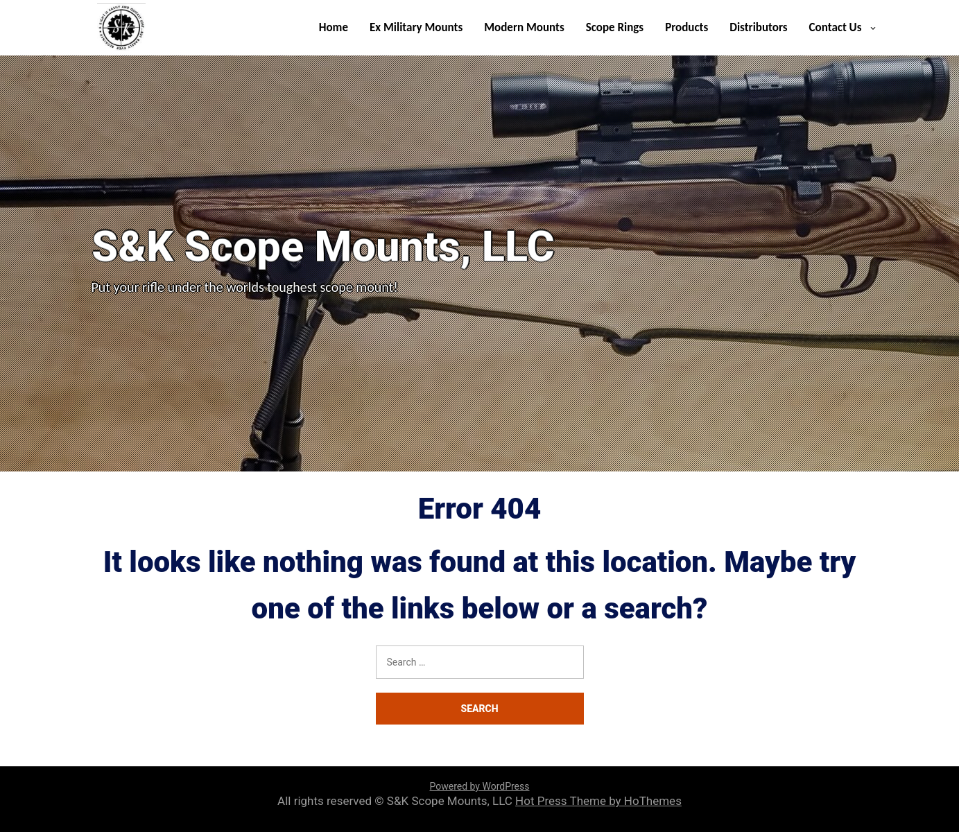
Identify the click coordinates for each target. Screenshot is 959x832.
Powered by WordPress (480, 786)
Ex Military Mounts (416, 27)
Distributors (758, 27)
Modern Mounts (524, 27)
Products (686, 27)
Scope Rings (614, 27)
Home (333, 27)
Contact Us (835, 27)
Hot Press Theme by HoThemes (598, 801)
